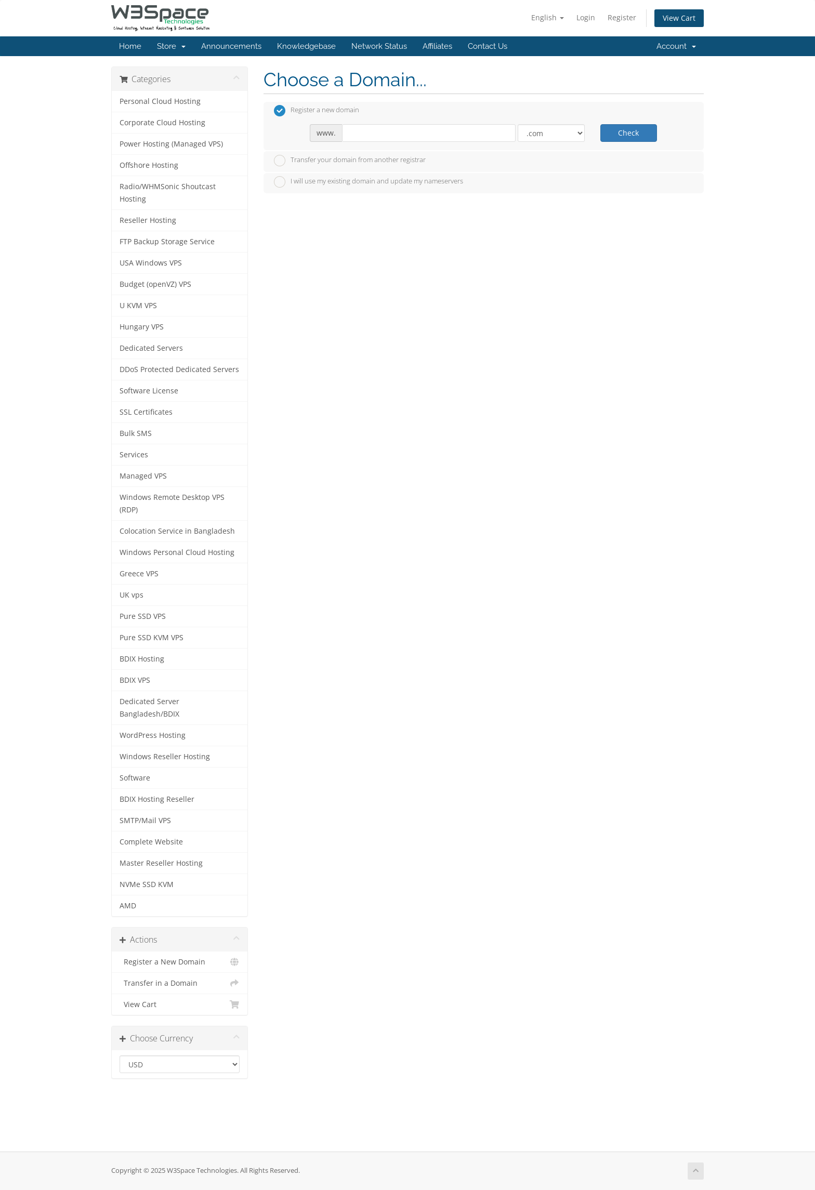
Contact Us (487, 46)
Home (130, 46)
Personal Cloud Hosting (160, 101)
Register (622, 17)
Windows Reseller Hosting (165, 756)
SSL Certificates (146, 412)
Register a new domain (316, 110)
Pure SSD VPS (143, 616)
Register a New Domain (180, 962)
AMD (128, 905)
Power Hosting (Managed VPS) (171, 144)
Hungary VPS (142, 327)
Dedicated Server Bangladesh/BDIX (149, 708)
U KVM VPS (138, 305)
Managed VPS (143, 476)
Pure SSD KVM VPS (151, 637)
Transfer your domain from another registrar (350, 160)
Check (628, 133)
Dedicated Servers (151, 348)
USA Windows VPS (151, 263)
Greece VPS (139, 573)
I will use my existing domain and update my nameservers (368, 182)
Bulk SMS (136, 433)
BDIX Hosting (142, 659)
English (547, 17)
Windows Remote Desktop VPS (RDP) (172, 503)
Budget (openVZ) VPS (155, 284)
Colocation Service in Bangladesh (177, 531)
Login (585, 17)
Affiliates (437, 46)
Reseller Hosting (148, 220)
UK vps (131, 595)
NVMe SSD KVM (147, 884)
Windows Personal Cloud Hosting (177, 552)
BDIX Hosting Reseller (157, 799)
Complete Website (151, 842)
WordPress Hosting (153, 735)
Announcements (231, 46)
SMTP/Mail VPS (145, 820)
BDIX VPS (135, 680)
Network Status (379, 46)
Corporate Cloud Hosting (162, 122)
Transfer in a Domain (180, 983)
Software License (149, 390)
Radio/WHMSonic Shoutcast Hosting (168, 193)
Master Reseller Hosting (161, 863)
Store (171, 46)
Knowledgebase (306, 46)
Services (134, 454)
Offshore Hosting (149, 165)
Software (135, 778)
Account (676, 46)
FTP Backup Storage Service (167, 241)
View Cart (679, 18)
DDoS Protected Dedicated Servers (179, 369)
